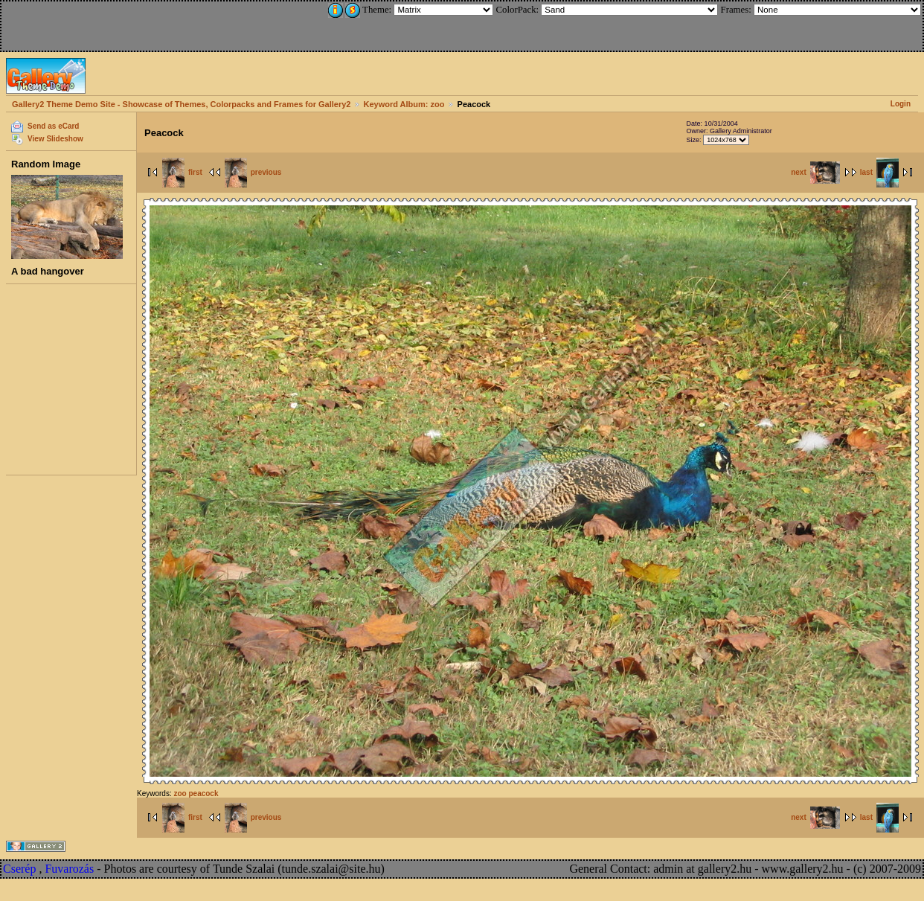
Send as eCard (53, 126)
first (182, 172)
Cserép (19, 868)
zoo (179, 793)
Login (901, 104)
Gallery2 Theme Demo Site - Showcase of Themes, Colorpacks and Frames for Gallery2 (181, 104)
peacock (203, 793)
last (879, 172)
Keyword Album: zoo (404, 104)
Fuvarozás (69, 868)
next (815, 172)
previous (253, 172)
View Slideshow (55, 139)
